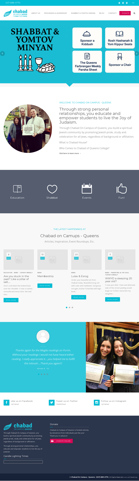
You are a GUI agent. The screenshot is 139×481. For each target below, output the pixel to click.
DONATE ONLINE (60, 441)
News (16, 272)
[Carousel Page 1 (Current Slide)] (66, 307)
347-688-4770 (12, 2)
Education (8, 272)
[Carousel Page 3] (72, 307)
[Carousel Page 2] (69, 307)
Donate (125, 13)
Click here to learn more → (70, 153)
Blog (101, 13)
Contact (112, 13)
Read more (11, 300)
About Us (35, 13)
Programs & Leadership (55, 13)
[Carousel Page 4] (47, 374)
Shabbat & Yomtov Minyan (83, 13)
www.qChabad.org (130, 477)
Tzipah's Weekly (26, 272)
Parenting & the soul (120, 272)
